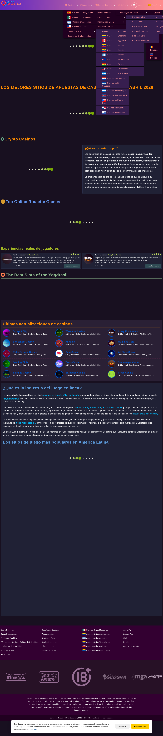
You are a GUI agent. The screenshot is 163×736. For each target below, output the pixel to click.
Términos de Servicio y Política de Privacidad (19, 642)
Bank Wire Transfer (131, 646)
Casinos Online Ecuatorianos (98, 650)
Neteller (126, 642)
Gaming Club (20, 362)
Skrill (125, 638)
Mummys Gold (126, 342)
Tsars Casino (73, 362)
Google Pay (128, 634)
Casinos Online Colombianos (98, 634)
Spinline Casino (22, 373)
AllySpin (70, 342)
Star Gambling (71, 718)
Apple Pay (127, 630)
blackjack (107, 408)
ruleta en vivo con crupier (144, 414)
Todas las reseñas (71, 266)
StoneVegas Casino (129, 362)
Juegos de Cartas (49, 650)
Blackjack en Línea (49, 642)
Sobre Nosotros (7, 630)
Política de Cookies (9, 638)
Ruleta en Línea (48, 638)
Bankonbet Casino (23, 342)
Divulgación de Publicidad (11, 646)
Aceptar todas (140, 726)
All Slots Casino (127, 352)
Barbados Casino (75, 373)
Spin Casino (72, 352)
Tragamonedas (48, 634)
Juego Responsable (9, 634)
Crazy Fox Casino (114, 255)
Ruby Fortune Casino (25, 352)
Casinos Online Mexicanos (97, 630)
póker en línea (70, 395)
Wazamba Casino (75, 331)
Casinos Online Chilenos (96, 646)
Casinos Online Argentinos (97, 638)
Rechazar (122, 726)
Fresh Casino (125, 373)
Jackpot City (20, 331)
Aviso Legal (5, 654)
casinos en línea (51, 395)
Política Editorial (7, 650)
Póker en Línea (48, 646)
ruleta (118, 408)
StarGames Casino (33, 255)
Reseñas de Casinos (50, 630)
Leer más (33, 729)
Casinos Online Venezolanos (98, 642)
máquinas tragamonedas (87, 408)
